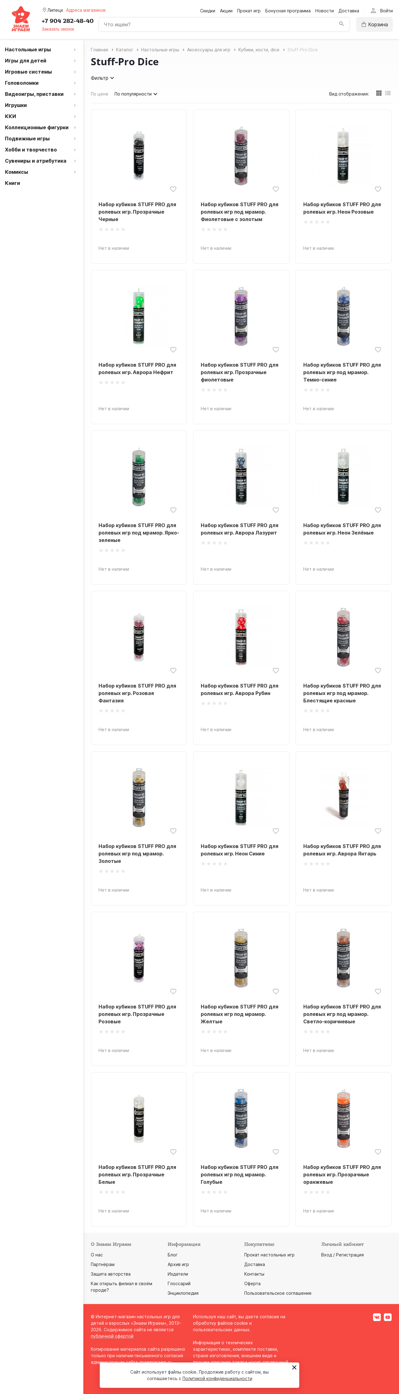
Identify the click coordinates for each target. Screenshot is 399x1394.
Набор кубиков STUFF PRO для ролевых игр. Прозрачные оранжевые (342, 1174)
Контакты (254, 1274)
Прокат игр (249, 10)
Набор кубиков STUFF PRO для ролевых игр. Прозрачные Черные (137, 211)
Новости (324, 10)
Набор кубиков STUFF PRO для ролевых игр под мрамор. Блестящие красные (342, 693)
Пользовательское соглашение (278, 1293)
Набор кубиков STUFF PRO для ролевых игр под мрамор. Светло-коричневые (342, 1014)
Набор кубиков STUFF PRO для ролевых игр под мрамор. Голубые (239, 1174)
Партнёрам (103, 1264)
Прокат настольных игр (269, 1254)
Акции (226, 10)
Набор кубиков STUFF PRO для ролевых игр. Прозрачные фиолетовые (239, 372)
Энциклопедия (183, 1293)
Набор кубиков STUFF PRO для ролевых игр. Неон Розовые (342, 208)
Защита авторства (111, 1274)
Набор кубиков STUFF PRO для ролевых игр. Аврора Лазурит (239, 529)
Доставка (348, 10)
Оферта (252, 1283)
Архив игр (178, 1264)
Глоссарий (179, 1283)
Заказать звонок (58, 29)
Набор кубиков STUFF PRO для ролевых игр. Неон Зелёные (342, 529)
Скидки (207, 10)
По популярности (137, 94)
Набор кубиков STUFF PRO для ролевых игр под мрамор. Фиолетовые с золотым (239, 211)
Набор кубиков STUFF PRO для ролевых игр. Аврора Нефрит (137, 368)
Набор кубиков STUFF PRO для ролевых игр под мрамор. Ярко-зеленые (139, 532)
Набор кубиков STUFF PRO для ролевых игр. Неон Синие (239, 850)
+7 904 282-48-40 (68, 21)
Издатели (178, 1274)
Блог (173, 1254)
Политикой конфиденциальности (217, 1378)
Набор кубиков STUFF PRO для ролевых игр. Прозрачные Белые (137, 1174)
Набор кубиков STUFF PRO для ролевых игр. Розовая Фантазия (137, 693)
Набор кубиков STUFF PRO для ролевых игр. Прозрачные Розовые (137, 1014)
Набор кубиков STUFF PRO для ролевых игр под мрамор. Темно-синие (342, 372)
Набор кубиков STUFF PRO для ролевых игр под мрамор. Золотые (137, 853)
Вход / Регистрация (342, 1254)
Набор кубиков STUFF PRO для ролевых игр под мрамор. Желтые (239, 1014)
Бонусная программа (288, 10)
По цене (99, 93)
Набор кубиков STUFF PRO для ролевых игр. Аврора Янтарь (342, 850)
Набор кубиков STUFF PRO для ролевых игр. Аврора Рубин (239, 689)
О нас (97, 1254)
